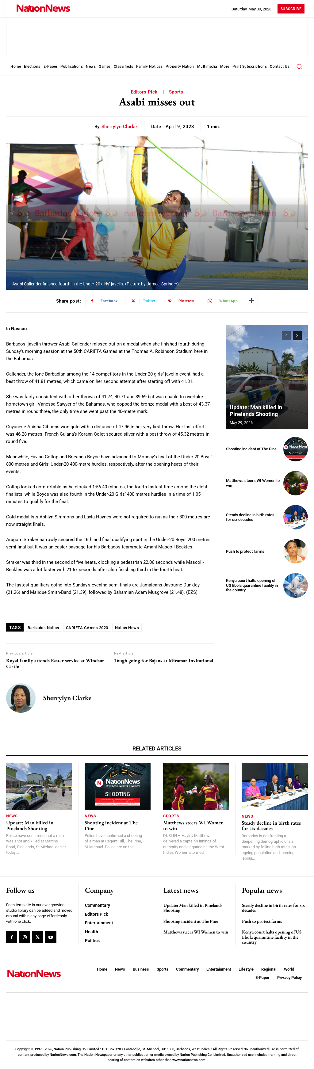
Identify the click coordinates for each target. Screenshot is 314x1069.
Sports (176, 92)
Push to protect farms (245, 551)
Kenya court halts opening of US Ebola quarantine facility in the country (252, 585)
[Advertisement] (270, 643)
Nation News (127, 627)
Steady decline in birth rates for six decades (250, 517)
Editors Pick (144, 92)
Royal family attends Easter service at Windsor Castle (55, 663)
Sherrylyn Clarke (119, 126)
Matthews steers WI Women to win (193, 825)
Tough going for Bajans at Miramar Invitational (163, 660)
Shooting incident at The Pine (251, 449)
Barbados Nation (43, 627)
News (11, 816)
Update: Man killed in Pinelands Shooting (256, 410)
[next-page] (297, 335)
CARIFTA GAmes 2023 (87, 627)
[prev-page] (286, 335)
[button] (299, 66)
